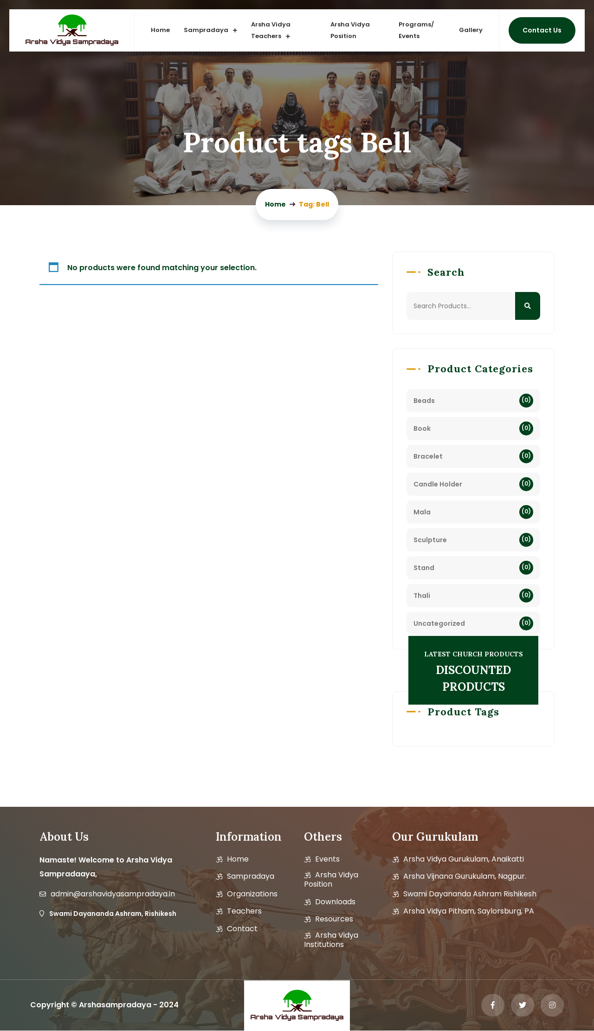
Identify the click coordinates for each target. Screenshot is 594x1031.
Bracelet (428, 456)
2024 (169, 1004)
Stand (423, 567)
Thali (421, 595)
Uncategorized (439, 623)
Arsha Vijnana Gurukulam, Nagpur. (464, 876)
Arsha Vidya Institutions (331, 940)
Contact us (542, 30)
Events (327, 859)
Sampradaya (206, 30)
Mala (422, 512)
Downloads (335, 902)
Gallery (471, 30)
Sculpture (430, 540)
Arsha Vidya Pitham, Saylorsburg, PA (468, 911)
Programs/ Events (416, 30)
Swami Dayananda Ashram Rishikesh (469, 894)
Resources (334, 919)
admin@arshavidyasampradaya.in (113, 894)
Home (160, 30)
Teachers (244, 911)
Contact (242, 929)
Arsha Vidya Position (350, 30)
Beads (424, 400)
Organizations (252, 894)
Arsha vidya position (331, 879)
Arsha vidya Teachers (271, 30)
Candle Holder (437, 484)
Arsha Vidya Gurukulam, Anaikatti (463, 859)
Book (422, 428)
